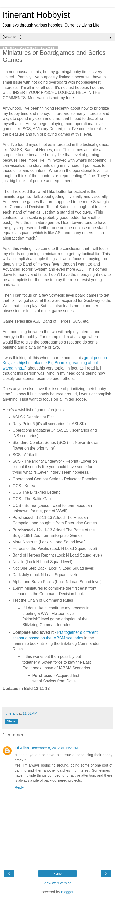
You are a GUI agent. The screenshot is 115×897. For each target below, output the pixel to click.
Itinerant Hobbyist (36, 15)
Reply (19, 787)
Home (57, 873)
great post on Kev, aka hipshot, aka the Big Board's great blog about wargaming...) (55, 363)
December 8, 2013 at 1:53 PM (54, 748)
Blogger (67, 892)
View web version (57, 883)
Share (11, 721)
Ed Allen (22, 748)
